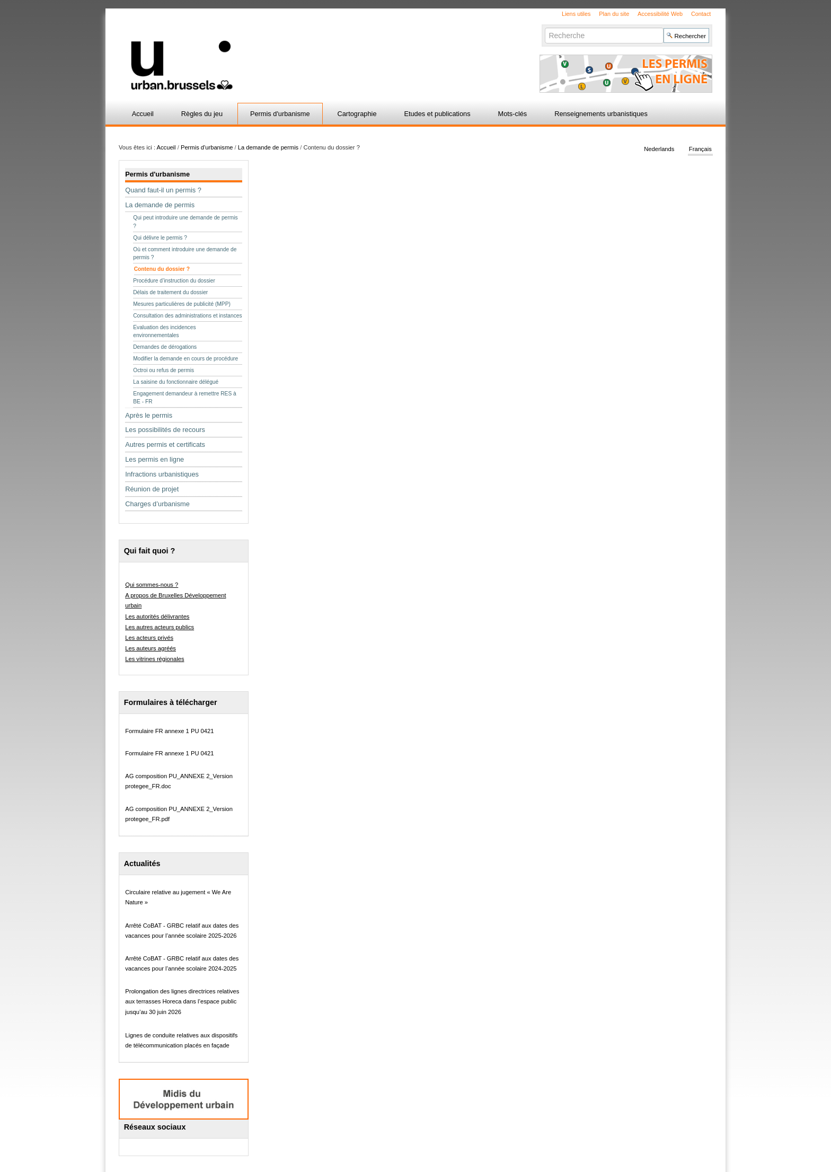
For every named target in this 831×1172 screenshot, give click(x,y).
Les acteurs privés (149, 638)
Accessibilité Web (660, 14)
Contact (701, 14)
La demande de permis (268, 147)
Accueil (143, 114)
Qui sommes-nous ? (151, 584)
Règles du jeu (202, 114)
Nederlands (659, 149)
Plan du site (614, 14)
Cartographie (357, 114)
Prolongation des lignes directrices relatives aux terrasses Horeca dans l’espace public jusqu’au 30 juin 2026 (182, 1001)
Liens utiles (576, 14)
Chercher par (544, 27)
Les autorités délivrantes (157, 616)
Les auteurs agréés (150, 648)
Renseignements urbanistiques (601, 114)
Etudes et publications (437, 114)
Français (700, 149)
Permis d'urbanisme (280, 114)
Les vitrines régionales (154, 659)
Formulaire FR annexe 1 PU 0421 (169, 731)
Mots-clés (512, 114)
